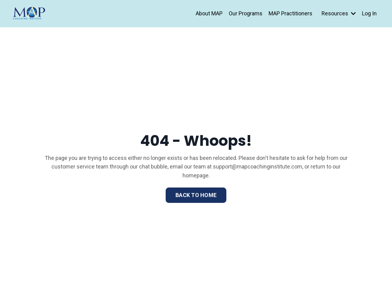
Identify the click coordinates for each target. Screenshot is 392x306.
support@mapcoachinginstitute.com (257, 166)
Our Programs (245, 13)
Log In (369, 13)
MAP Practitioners (290, 13)
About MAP (209, 13)
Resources (339, 13)
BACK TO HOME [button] (196, 195)
